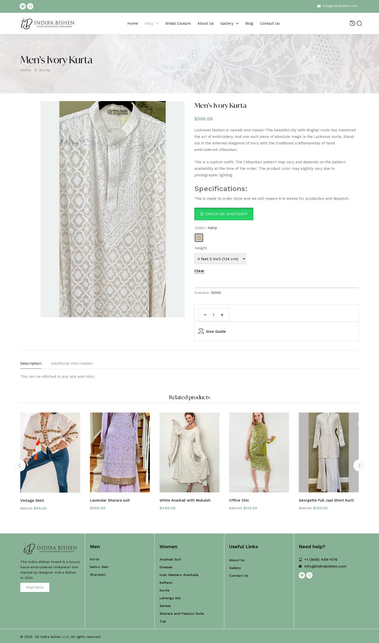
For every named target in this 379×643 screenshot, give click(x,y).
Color (200, 227)
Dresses (166, 566)
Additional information (72, 363)
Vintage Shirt (32, 499)
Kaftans (166, 581)
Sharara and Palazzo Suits (182, 612)
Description (30, 363)
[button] (224, 214)
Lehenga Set (170, 597)
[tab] (35, 364)
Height (201, 248)
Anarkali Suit (170, 558)
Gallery (235, 566)
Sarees (165, 604)
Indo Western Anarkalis (179, 573)
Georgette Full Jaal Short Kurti (327, 499)
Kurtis (164, 589)
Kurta (44, 70)
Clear (199, 270)
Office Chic (239, 499)
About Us (237, 559)
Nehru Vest (99, 565)
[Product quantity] (213, 315)
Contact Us (238, 574)
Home (25, 70)
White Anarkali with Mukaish (186, 499)
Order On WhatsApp (226, 214)
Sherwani (98, 573)
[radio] (199, 237)
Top (163, 620)
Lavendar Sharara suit (111, 499)
